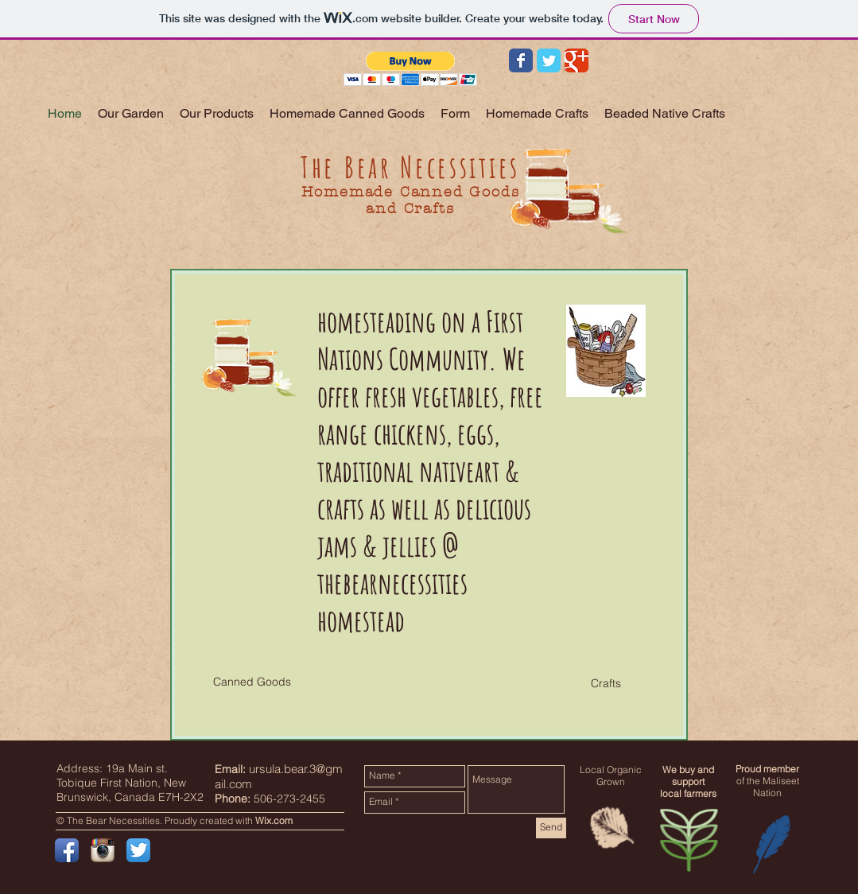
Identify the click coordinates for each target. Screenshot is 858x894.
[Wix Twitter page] (549, 60)
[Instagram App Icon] (103, 850)
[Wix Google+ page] (576, 60)
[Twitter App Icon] (138, 850)
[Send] (551, 828)
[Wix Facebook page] (521, 60)
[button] (411, 68)
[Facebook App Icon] (67, 850)
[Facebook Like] (715, 68)
